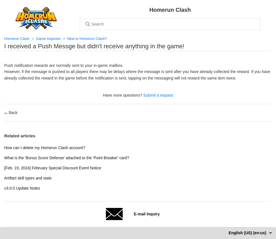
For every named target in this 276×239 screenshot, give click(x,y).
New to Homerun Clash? (87, 39)
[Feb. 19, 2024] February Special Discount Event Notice (52, 168)
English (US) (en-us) (248, 233)
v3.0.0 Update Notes (22, 188)
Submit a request (158, 95)
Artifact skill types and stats (28, 178)
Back (10, 112)
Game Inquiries (48, 39)
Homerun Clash (16, 39)
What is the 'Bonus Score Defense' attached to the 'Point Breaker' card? (66, 158)
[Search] (170, 24)
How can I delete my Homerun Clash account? (44, 147)
